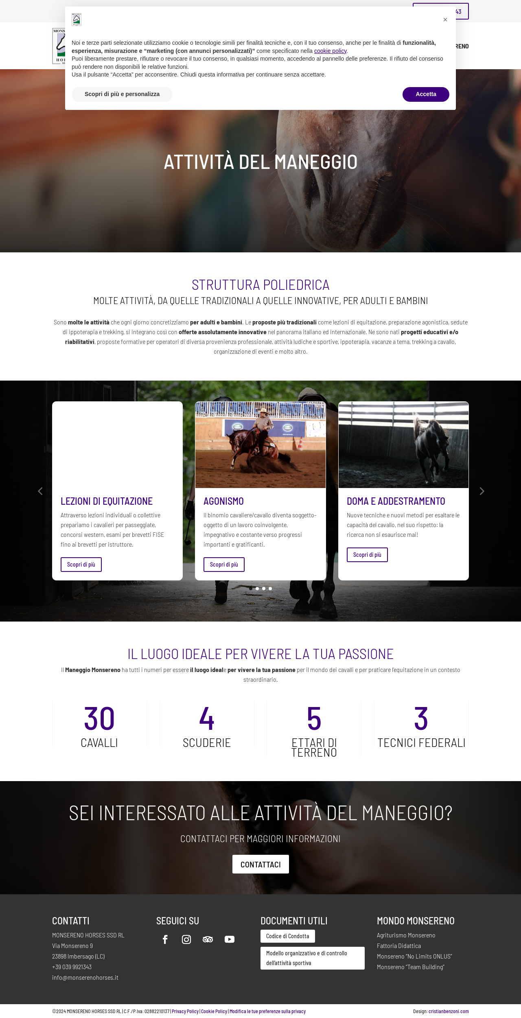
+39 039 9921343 (72, 966)
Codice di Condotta (287, 936)
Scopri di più (81, 564)
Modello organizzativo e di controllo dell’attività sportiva (306, 958)
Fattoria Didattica (399, 945)
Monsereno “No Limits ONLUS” (414, 956)
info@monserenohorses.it (85, 977)
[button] (40, 491)
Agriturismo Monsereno (406, 935)
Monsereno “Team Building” (410, 966)
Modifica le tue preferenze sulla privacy (268, 1011)
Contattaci (261, 864)
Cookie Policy (214, 1011)
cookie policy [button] (330, 51)
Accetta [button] (426, 94)
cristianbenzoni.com (449, 1011)
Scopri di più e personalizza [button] (122, 94)
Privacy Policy (185, 1011)
